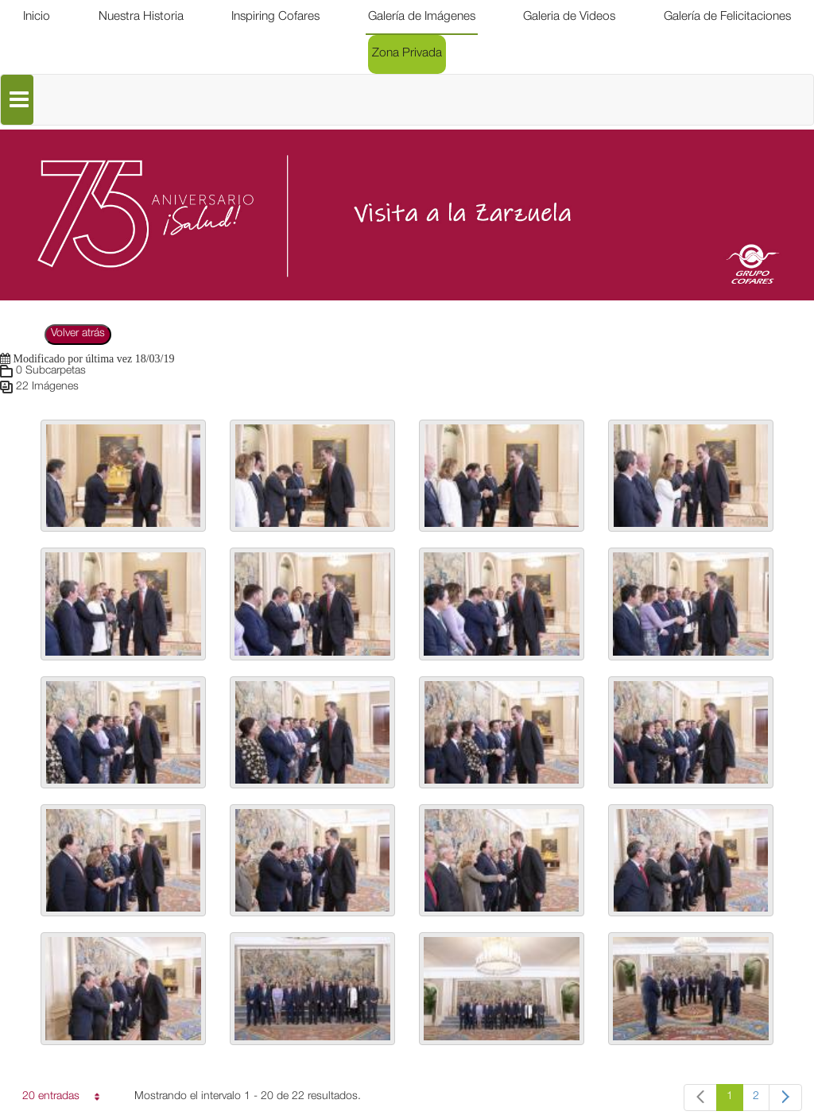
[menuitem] (36, 17)
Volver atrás (78, 333)
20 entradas (58, 1099)
